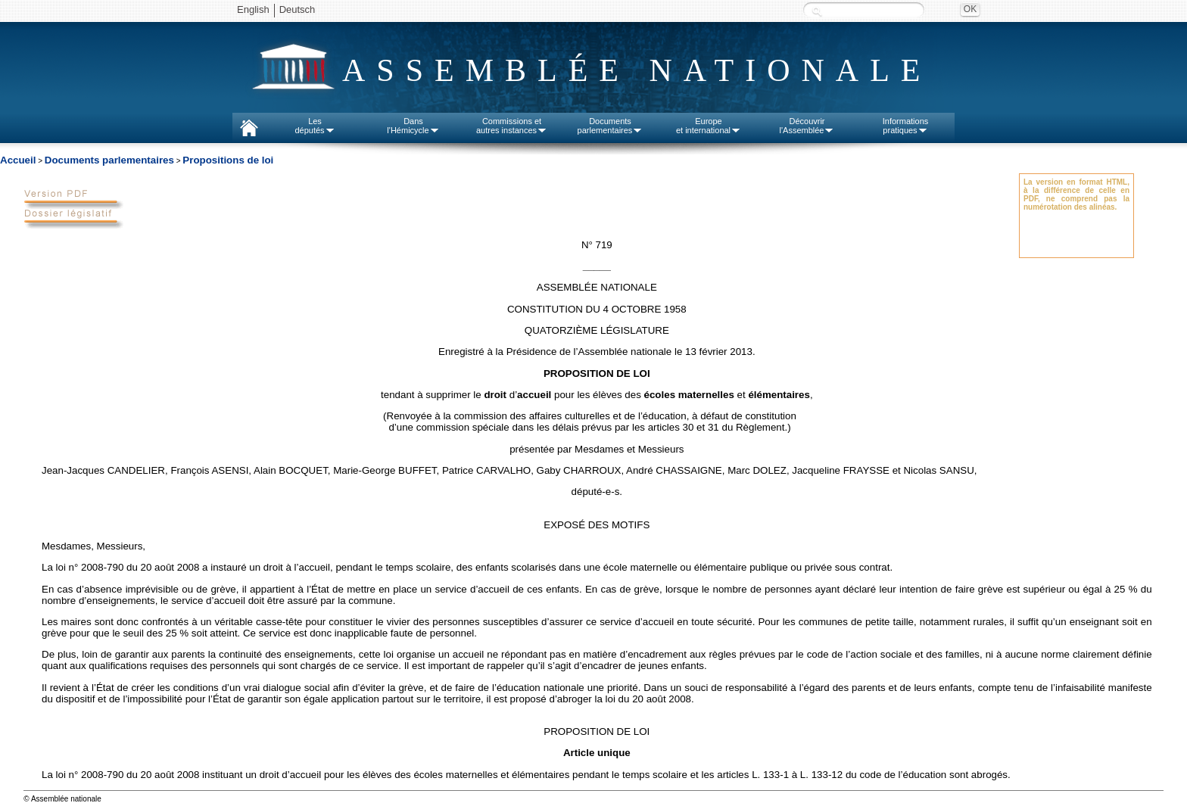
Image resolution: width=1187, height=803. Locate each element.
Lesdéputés (314, 126)
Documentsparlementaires (610, 126)
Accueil (18, 160)
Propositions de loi (227, 160)
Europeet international (708, 126)
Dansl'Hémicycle (413, 126)
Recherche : (817, 11)
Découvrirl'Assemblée (807, 126)
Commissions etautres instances (511, 126)
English (253, 9)
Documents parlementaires (109, 160)
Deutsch (297, 9)
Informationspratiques (906, 126)
